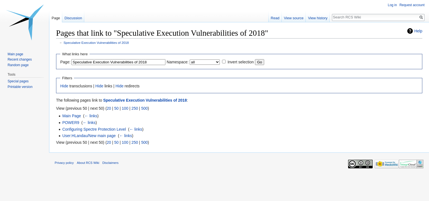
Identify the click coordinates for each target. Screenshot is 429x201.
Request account (412, 5)
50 (116, 108)
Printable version (20, 87)
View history (317, 18)
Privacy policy (64, 162)
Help (418, 31)
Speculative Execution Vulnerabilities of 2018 (96, 42)
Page (56, 18)
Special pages (18, 81)
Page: (65, 62)
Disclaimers (110, 162)
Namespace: (178, 62)
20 (109, 108)
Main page (15, 54)
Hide (64, 86)
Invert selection (241, 62)
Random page (18, 65)
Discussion (73, 18)
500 (144, 108)
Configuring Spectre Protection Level (94, 129)
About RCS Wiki (88, 162)
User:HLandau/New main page (88, 135)
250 (134, 108)
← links (91, 116)
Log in (392, 5)
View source (294, 18)
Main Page (71, 116)
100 (125, 108)
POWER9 (70, 122)
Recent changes (20, 59)
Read (275, 18)
